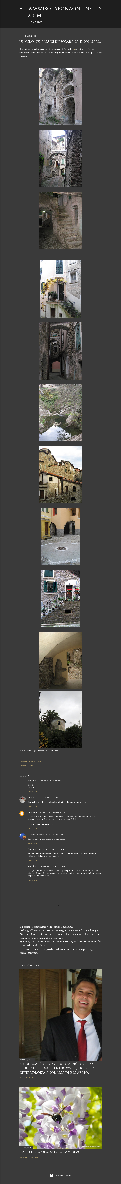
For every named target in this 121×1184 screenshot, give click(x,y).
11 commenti (34, 1157)
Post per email (35, 761)
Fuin (30, 797)
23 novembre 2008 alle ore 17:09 (51, 781)
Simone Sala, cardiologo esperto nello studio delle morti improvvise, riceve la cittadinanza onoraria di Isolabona (57, 1068)
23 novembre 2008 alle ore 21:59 (52, 812)
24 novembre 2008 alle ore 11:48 (51, 849)
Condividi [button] (23, 761)
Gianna (31, 834)
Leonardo (33, 812)
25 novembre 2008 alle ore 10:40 (52, 866)
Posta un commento (37, 1078)
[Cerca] (100, 8)
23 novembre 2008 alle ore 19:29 (46, 798)
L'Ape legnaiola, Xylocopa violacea (52, 1152)
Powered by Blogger (60, 1175)
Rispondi (32, 792)
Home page (35, 22)
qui (73, 49)
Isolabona (32, 765)
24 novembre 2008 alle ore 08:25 (50, 835)
